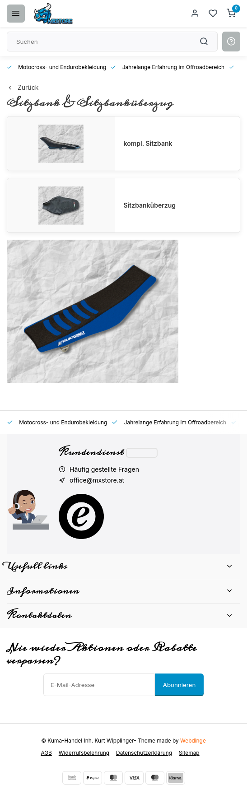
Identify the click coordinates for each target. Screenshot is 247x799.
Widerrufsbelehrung (84, 752)
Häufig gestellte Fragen (104, 469)
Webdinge (193, 740)
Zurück (22, 87)
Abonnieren (179, 684)
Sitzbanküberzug (150, 205)
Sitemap (189, 752)
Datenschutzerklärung (144, 752)
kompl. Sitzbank (148, 143)
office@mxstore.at (97, 480)
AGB (46, 752)
